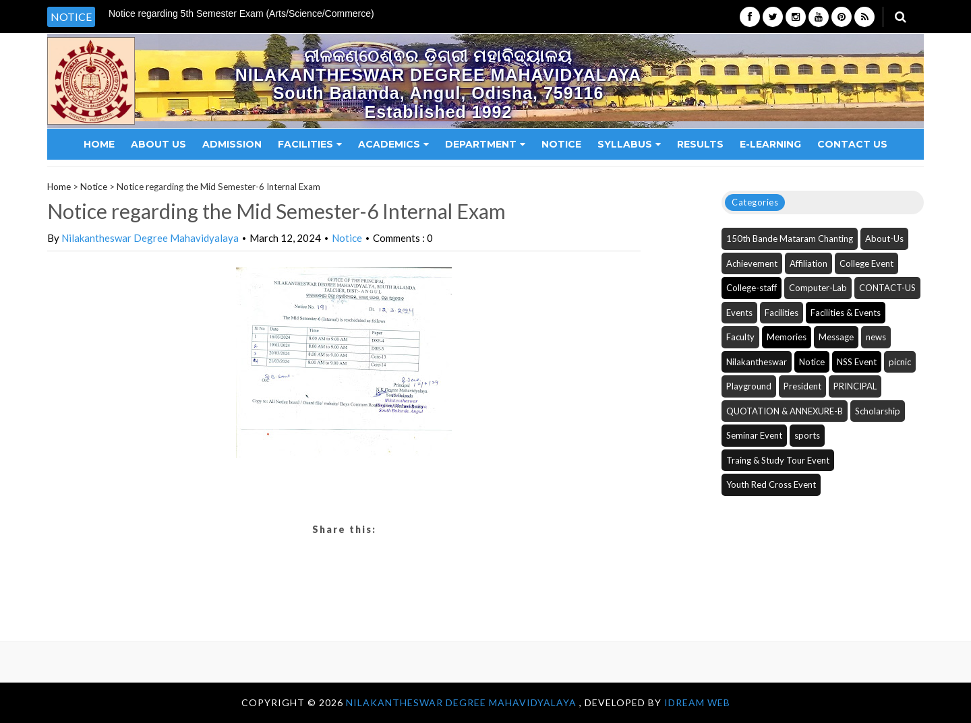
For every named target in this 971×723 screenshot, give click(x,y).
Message (836, 337)
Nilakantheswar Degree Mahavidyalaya (150, 238)
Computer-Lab (818, 287)
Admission (232, 144)
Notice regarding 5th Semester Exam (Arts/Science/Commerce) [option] (241, 13)
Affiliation (808, 263)
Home (99, 144)
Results (700, 144)
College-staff (751, 287)
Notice (561, 144)
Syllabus (629, 144)
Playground (748, 386)
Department (485, 144)
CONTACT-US (887, 287)
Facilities (310, 144)
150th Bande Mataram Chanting (789, 238)
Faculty (740, 337)
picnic (900, 361)
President (802, 386)
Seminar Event (754, 435)
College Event (866, 263)
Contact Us (852, 144)
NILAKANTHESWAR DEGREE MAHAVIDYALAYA (462, 702)
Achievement (751, 263)
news (876, 337)
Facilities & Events (846, 312)
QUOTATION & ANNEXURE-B (784, 411)
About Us (158, 144)
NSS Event (857, 361)
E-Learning (770, 144)
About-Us (884, 238)
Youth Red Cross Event (771, 484)
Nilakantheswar (756, 361)
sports (807, 435)
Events (739, 312)
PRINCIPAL (855, 386)
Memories (786, 337)
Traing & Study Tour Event (777, 460)
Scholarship (877, 411)
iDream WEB (697, 702)
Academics (393, 144)
